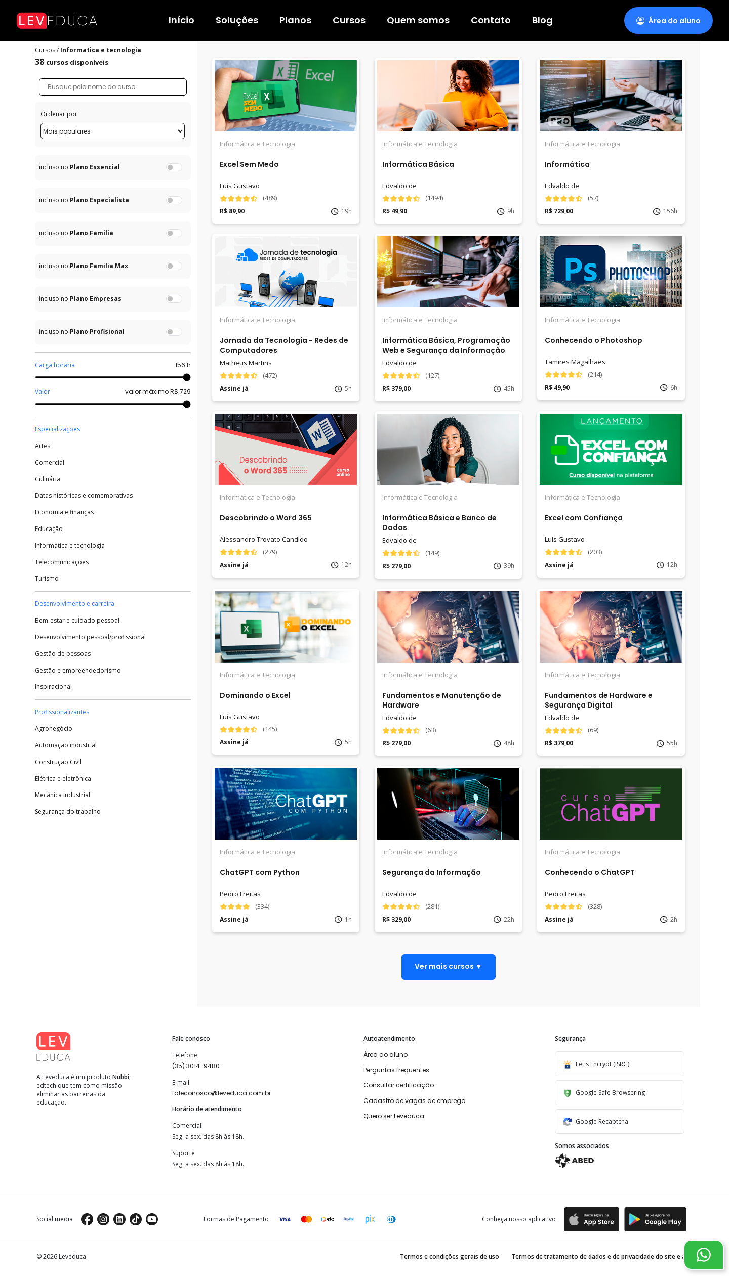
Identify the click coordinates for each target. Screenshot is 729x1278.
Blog (542, 20)
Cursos (349, 20)
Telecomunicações (62, 562)
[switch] (174, 167)
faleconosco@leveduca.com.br (221, 1093)
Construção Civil (58, 762)
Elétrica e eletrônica (63, 779)
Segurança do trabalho (68, 812)
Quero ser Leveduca (393, 1116)
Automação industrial (66, 745)
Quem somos (418, 20)
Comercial (49, 463)
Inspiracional (53, 687)
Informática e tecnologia (70, 546)
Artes (42, 446)
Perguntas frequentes (396, 1070)
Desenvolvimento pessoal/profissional (90, 637)
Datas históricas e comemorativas (84, 496)
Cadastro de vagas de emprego (414, 1100)
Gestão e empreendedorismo (78, 671)
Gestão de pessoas (63, 654)
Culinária (47, 479)
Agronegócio (53, 729)
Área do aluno (385, 1054)
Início (181, 20)
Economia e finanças (64, 512)
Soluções (237, 20)
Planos (295, 20)
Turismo (47, 579)
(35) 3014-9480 (196, 1066)
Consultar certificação (398, 1085)
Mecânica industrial (62, 795)
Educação (49, 529)
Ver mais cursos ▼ (448, 966)
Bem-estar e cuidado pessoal (77, 620)
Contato (491, 20)
